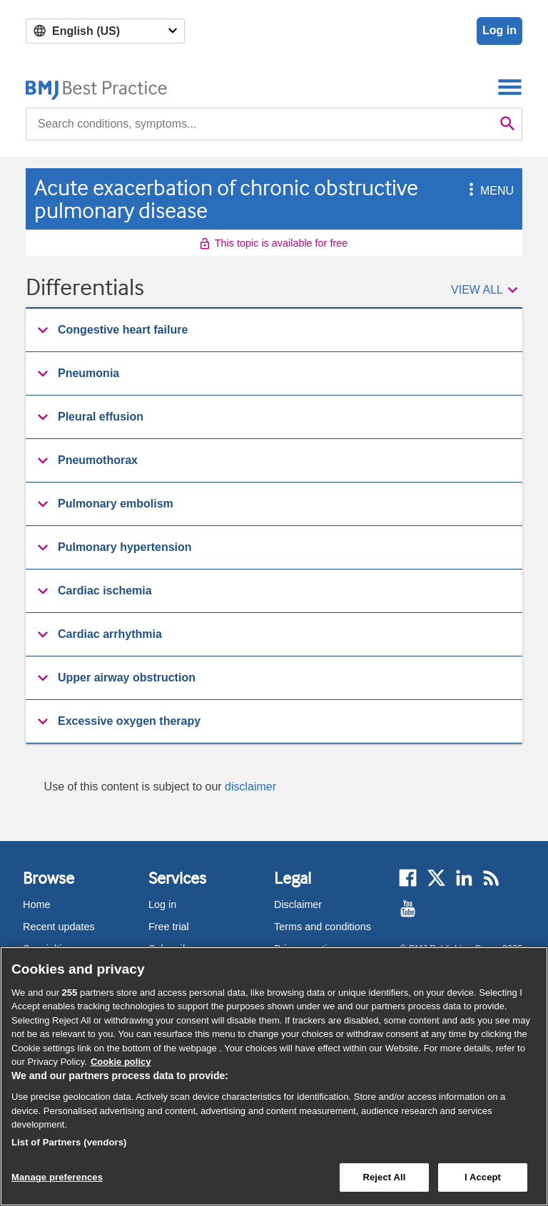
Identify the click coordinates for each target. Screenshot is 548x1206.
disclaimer (250, 786)
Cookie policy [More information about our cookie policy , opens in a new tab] (121, 1061)
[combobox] (260, 124)
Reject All (383, 1177)
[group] (274, 330)
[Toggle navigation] (509, 86)
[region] (274, 1076)
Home (36, 904)
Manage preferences (57, 1177)
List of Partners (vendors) (69, 1142)
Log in (499, 30)
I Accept (483, 1177)
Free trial (168, 926)
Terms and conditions (322, 926)
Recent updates (59, 926)
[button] (469, 191)
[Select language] (105, 31)
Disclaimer (298, 904)
